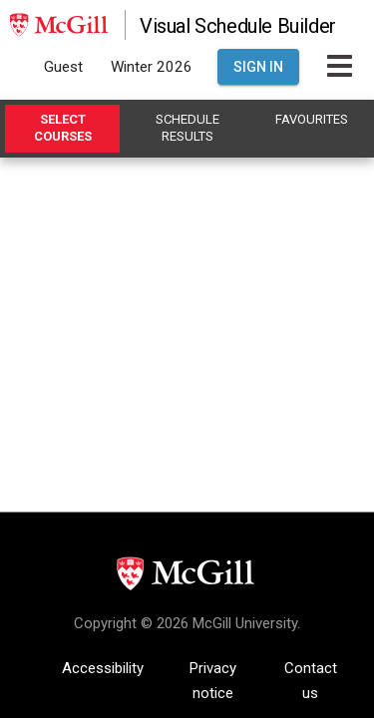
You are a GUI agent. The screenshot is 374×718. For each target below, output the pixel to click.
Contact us (310, 670)
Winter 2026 (151, 67)
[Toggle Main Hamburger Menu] (339, 67)
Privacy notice (212, 670)
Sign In (258, 67)
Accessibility (103, 668)
